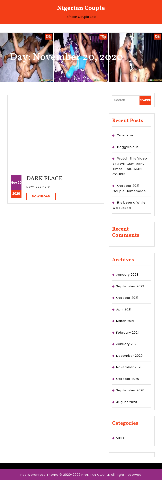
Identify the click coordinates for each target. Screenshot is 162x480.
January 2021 (127, 344)
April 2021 (124, 309)
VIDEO (121, 438)
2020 (16, 193)
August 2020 (126, 402)
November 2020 (129, 367)
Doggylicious (128, 147)
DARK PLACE (44, 179)
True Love (125, 135)
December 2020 (129, 355)
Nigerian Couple (81, 8)
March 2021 (125, 321)
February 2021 (127, 332)
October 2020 (127, 379)
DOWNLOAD (44, 196)
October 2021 (127, 297)
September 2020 (130, 390)
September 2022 (130, 286)
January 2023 (127, 274)
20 (19, 182)
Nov (14, 182)
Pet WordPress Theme (39, 474)
